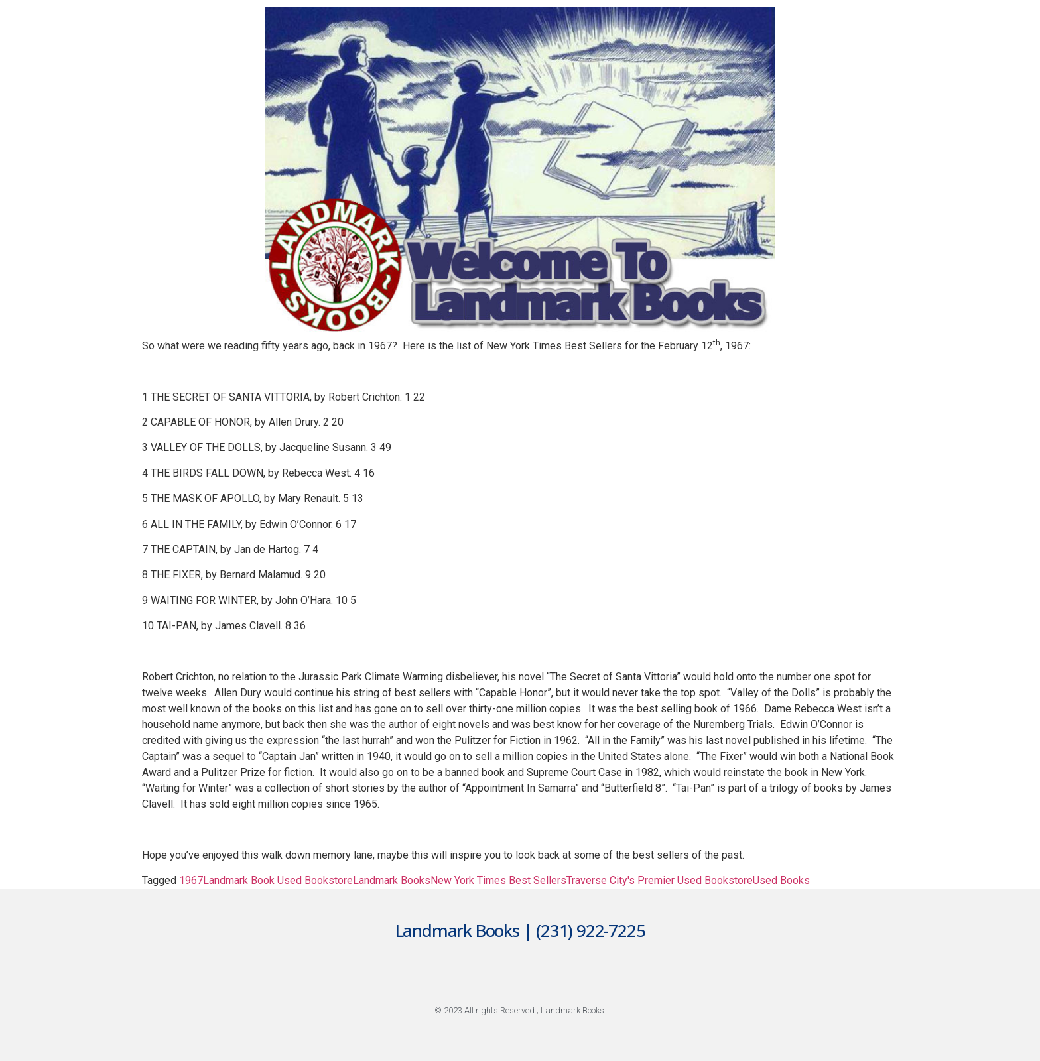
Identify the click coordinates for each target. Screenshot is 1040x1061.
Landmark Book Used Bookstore (278, 880)
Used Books (781, 880)
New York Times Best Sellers (498, 880)
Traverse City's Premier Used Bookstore (659, 880)
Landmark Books (391, 880)
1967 (191, 880)
